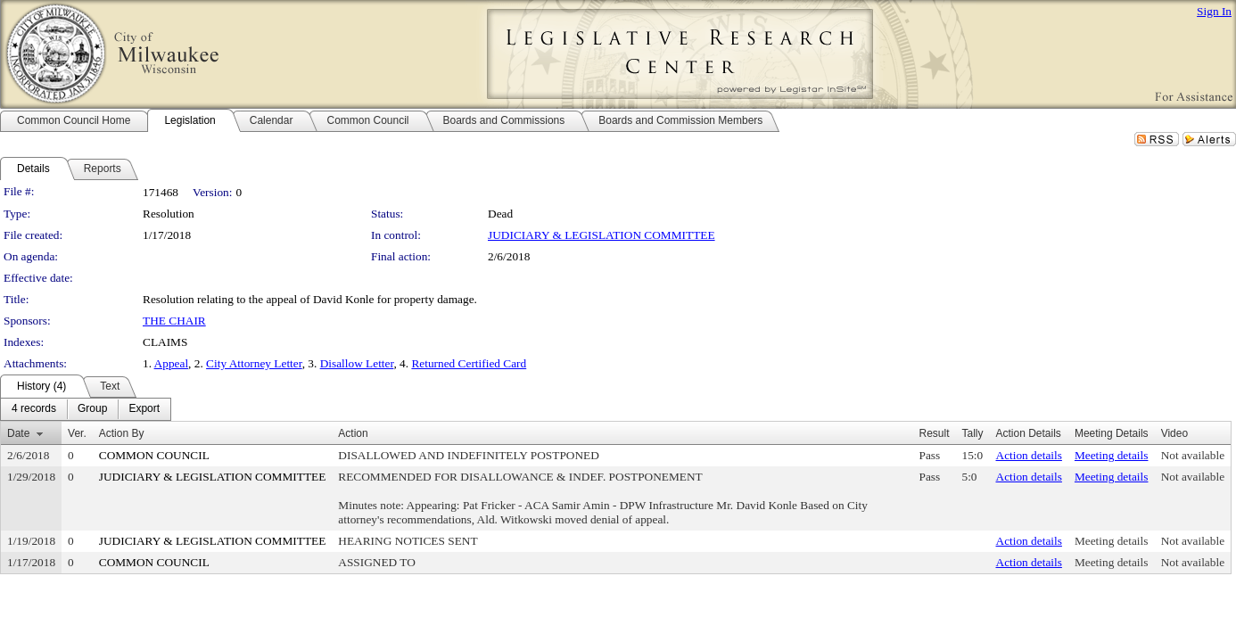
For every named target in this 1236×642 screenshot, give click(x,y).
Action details (1029, 455)
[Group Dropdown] (92, 409)
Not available (1192, 455)
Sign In (1214, 11)
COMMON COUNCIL (154, 455)
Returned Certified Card (468, 363)
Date (18, 433)
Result (934, 433)
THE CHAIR (174, 320)
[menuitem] (34, 409)
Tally (972, 433)
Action (352, 433)
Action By (121, 433)
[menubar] (85, 409)
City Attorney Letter (254, 363)
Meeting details (1112, 455)
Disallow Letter (357, 363)
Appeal (171, 363)
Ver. (77, 433)
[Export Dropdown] (144, 409)
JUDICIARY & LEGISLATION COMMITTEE (601, 235)
